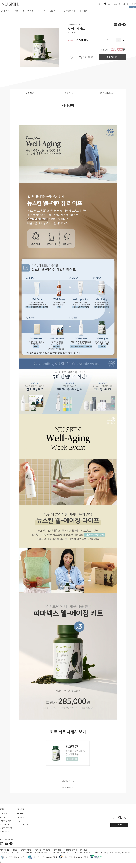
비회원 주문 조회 (5, 831)
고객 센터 (3, 809)
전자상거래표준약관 (26, 850)
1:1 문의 (2, 817)
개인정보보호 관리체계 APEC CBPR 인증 (41, 857)
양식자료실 (3, 813)
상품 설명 (29, 93)
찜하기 (71, 57)
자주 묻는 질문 (4, 824)
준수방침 (15, 850)
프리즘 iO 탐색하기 (67, 11)
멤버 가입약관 (57, 850)
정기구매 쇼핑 (28, 11)
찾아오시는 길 (83, 850)
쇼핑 (16, 11)
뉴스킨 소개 (4, 11)
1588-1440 (102, 852)
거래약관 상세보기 (68, 788)
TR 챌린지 (20, 821)
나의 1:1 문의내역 (5, 821)
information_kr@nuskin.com (122, 852)
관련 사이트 (20, 809)
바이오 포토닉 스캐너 (23, 824)
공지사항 (83, 11)
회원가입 (119, 824)
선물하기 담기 (88, 57)
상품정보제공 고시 (106, 93)
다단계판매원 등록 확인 (70, 850)
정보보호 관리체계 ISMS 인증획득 (12, 857)
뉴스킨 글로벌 (21, 813)
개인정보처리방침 (4, 850)
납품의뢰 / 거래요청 (6, 828)
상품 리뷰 (68, 93)
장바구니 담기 (112, 57)
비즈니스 (41, 11)
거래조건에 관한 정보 (68, 781)
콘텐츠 (52, 11)
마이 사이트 (20, 817)
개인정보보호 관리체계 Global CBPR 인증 (72, 857)
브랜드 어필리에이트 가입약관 (42, 850)
